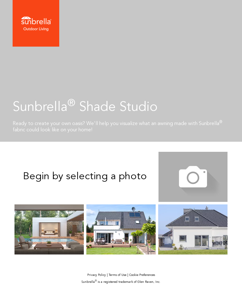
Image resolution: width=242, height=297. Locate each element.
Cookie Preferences (142, 275)
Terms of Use (117, 275)
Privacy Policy (96, 275)
